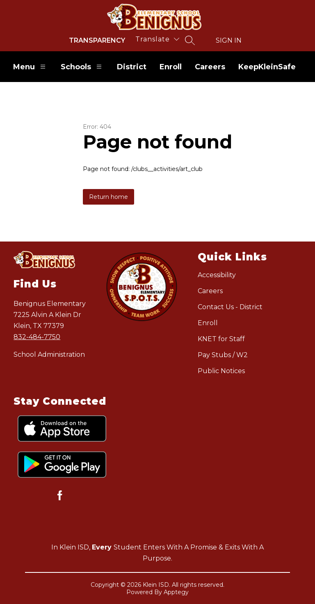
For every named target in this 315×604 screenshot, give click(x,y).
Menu (30, 66)
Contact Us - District (230, 307)
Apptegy (176, 592)
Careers (210, 66)
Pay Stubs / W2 (223, 355)
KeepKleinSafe (267, 66)
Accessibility (217, 275)
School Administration (49, 354)
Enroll (171, 66)
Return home (108, 197)
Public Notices (221, 371)
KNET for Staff (221, 339)
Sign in (229, 40)
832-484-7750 (37, 337)
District (131, 66)
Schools (82, 66)
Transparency (97, 40)
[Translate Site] (157, 39)
